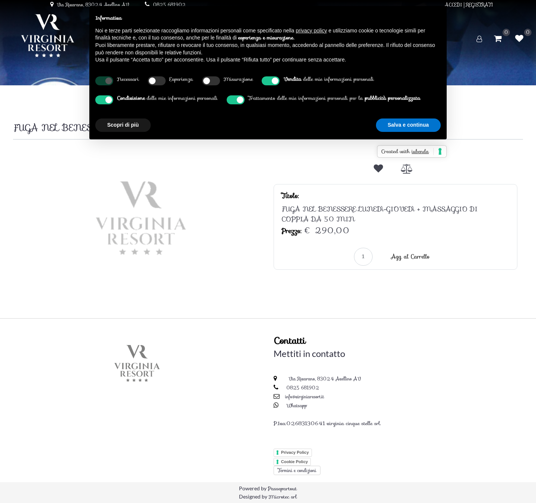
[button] (141, 217)
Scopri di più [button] (123, 125)
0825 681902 (302, 387)
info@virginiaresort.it (304, 396)
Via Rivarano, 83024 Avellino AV (324, 378)
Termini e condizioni (297, 470)
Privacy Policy (295, 452)
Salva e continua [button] (408, 125)
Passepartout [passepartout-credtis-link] (282, 488)
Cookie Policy (294, 461)
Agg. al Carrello (410, 256)
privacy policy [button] (311, 31)
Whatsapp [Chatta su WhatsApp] (297, 405)
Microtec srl (282, 497)
